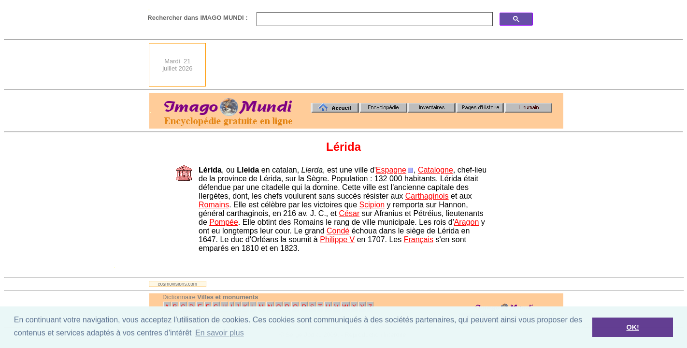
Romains (214, 205)
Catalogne (435, 170)
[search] (373, 19)
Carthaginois (427, 196)
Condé (338, 231)
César (349, 213)
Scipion (372, 205)
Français (418, 239)
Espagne (391, 170)
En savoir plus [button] (219, 333)
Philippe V (337, 239)
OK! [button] (632, 327)
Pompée (223, 222)
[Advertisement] (387, 65)
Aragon (466, 222)
